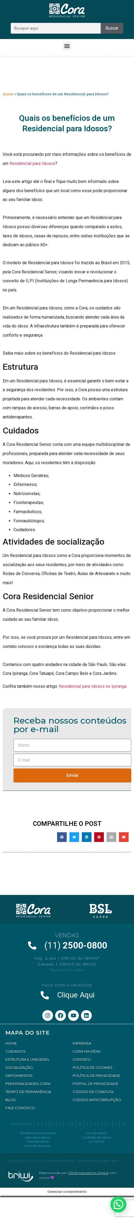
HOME (11, 1043)
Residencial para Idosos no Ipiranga (92, 686)
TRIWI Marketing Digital (88, 1173)
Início (8, 93)
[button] (67, 46)
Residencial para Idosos (32, 163)
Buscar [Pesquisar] (111, 28)
